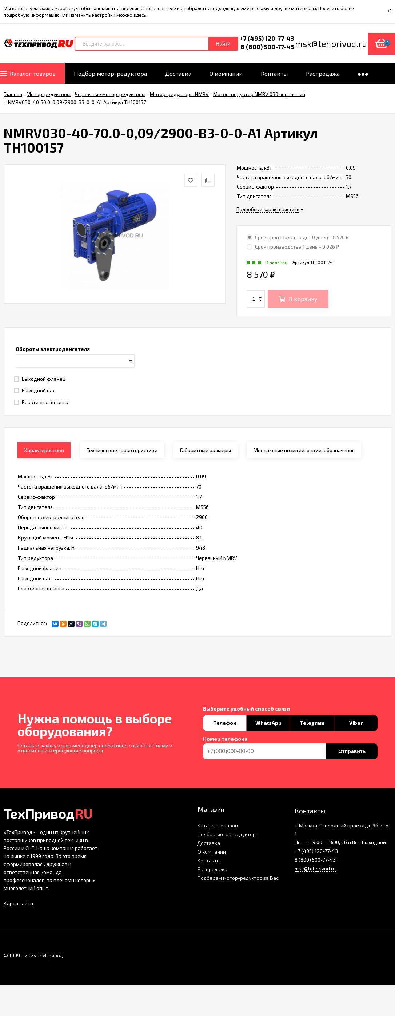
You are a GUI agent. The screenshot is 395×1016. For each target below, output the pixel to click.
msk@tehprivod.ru (315, 868)
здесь (139, 15)
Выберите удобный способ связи (246, 708)
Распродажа (212, 869)
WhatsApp (268, 723)
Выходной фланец (40, 379)
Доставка (209, 843)
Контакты (209, 860)
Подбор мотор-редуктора (228, 834)
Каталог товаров (218, 825)
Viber (356, 723)
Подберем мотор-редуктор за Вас (238, 878)
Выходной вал (35, 390)
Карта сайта (18, 903)
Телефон (224, 723)
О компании (212, 852)
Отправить (352, 751)
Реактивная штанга (41, 402)
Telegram (312, 723)
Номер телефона (225, 739)
